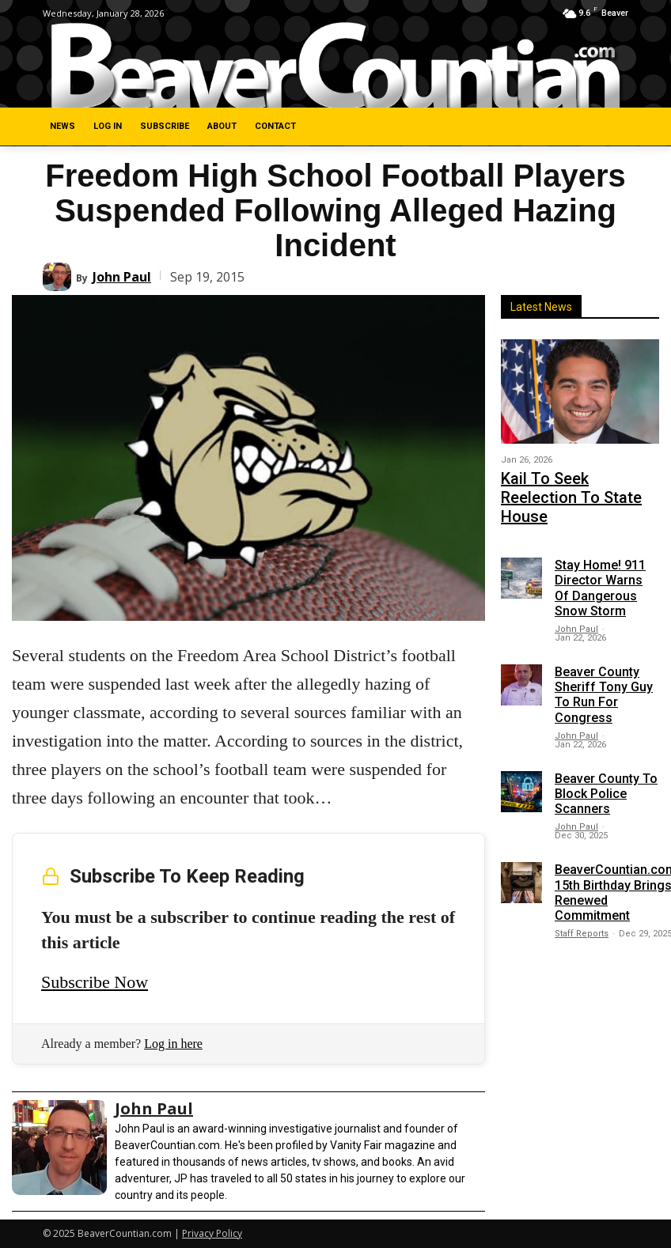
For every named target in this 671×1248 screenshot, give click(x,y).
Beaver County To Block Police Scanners (606, 762)
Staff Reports (581, 903)
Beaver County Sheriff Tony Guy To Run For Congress (604, 664)
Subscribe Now (94, 982)
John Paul (122, 276)
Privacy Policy (212, 1233)
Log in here (173, 1043)
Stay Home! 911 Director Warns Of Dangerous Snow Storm (600, 558)
